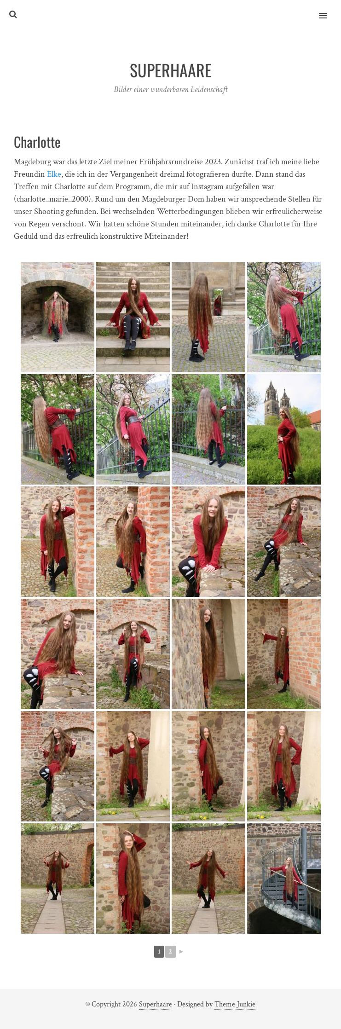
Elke (54, 174)
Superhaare (155, 1004)
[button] (328, 9)
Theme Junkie (234, 1004)
